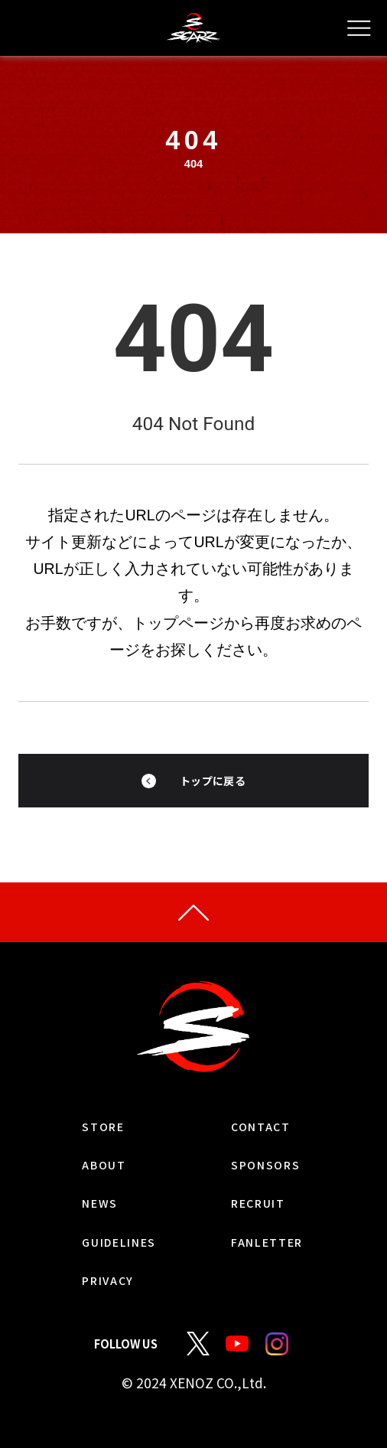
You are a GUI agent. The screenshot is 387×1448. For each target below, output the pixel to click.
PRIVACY (89, 1301)
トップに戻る (213, 791)
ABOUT (82, 1185)
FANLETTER (284, 1262)
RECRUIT (272, 1223)
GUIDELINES (105, 1262)
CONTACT (275, 1146)
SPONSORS (281, 1185)
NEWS (76, 1223)
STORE (80, 1146)
